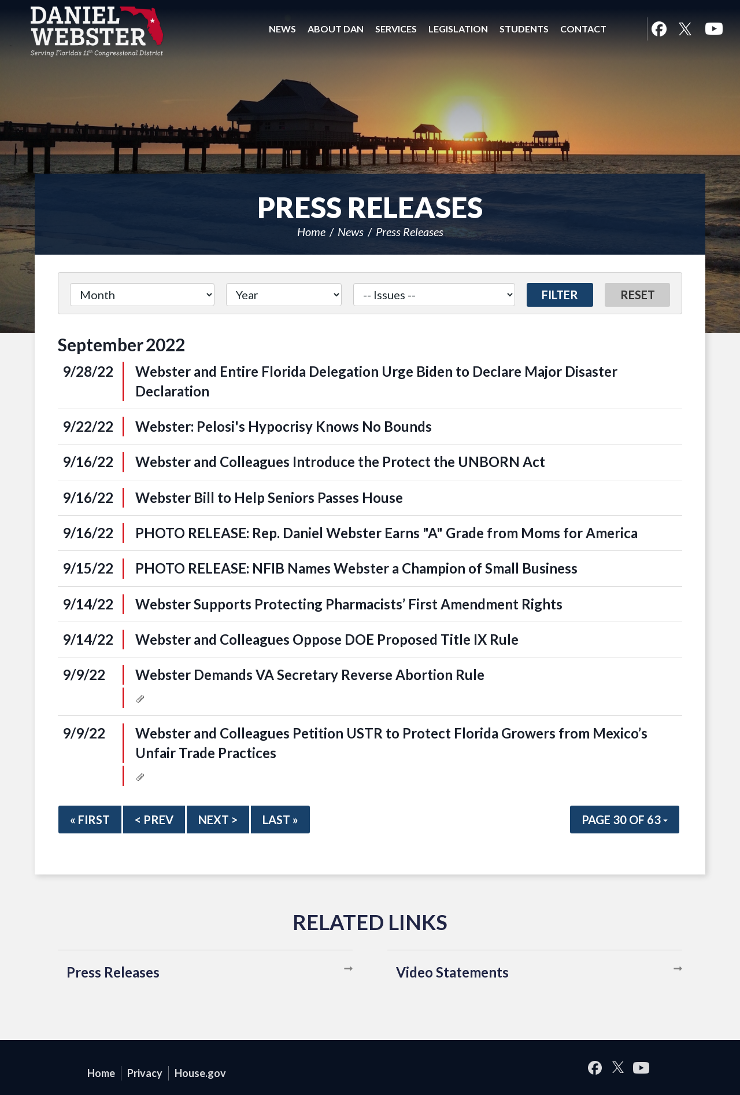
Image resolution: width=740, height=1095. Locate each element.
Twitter (685, 29)
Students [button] (524, 28)
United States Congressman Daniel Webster (97, 31)
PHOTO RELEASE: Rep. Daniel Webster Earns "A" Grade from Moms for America (386, 532)
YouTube (714, 29)
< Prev (154, 819)
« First (90, 819)
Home (311, 231)
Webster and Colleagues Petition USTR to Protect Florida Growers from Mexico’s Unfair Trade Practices (391, 743)
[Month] (142, 294)
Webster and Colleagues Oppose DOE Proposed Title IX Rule (327, 639)
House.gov (200, 1073)
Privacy (144, 1073)
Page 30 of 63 (625, 819)
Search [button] (626, 29)
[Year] (283, 294)
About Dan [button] (336, 28)
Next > (218, 819)
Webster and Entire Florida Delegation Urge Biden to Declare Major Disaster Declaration (376, 381)
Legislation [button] (458, 28)
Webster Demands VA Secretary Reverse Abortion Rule (309, 674)
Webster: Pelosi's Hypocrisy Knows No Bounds (283, 426)
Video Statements (452, 972)
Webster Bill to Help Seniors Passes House (269, 497)
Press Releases (409, 231)
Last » (280, 819)
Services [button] (396, 28)
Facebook (659, 29)
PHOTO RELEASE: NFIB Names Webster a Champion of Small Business (356, 568)
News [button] (282, 28)
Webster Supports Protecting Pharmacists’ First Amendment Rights (349, 604)
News (351, 231)
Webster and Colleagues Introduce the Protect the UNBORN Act (340, 461)
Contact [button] (583, 28)
